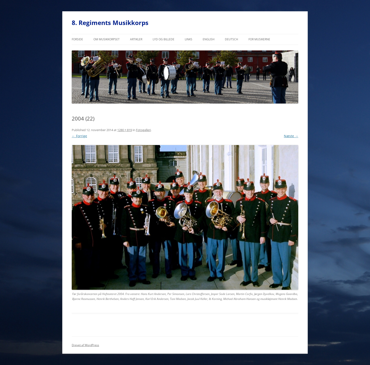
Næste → (291, 136)
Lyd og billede (163, 39)
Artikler (136, 39)
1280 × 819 (124, 130)
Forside (77, 39)
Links (188, 39)
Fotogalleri (143, 130)
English (208, 39)
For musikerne (259, 39)
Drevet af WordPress (85, 345)
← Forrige (79, 136)
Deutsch (231, 39)
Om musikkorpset (106, 39)
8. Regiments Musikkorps (110, 22)
